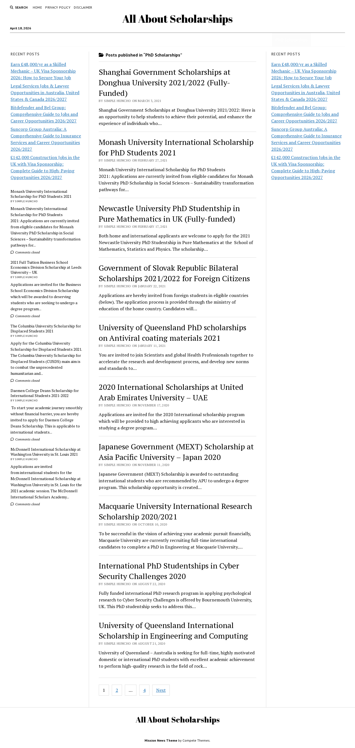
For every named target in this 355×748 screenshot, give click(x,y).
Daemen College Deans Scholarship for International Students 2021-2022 (45, 393)
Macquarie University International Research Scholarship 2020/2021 (175, 511)
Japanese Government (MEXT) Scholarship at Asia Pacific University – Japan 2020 (176, 451)
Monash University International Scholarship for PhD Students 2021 (41, 194)
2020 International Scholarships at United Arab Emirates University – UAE (171, 392)
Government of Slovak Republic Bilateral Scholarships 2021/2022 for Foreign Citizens (174, 273)
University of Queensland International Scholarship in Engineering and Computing (173, 630)
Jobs (82, 39)
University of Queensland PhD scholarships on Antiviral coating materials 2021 (172, 332)
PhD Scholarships (291, 39)
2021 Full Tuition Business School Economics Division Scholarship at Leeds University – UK (46, 267)
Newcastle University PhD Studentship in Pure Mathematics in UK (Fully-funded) (169, 213)
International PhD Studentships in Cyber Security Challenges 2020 (169, 570)
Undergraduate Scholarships (119, 39)
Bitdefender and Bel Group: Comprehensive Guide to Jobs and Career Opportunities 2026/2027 (44, 114)
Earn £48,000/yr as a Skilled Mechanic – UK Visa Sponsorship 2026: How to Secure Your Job (43, 71)
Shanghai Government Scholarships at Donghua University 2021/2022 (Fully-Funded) (164, 82)
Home (37, 7)
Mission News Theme (160, 740)
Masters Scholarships (234, 39)
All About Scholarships (177, 19)
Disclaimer (83, 7)
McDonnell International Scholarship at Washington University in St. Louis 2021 (46, 452)
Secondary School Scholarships (179, 39)
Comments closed (25, 252)
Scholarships (60, 39)
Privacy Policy (57, 7)
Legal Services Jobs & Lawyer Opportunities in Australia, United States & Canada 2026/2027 (45, 92)
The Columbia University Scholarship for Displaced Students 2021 (46, 329)
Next (161, 690)
